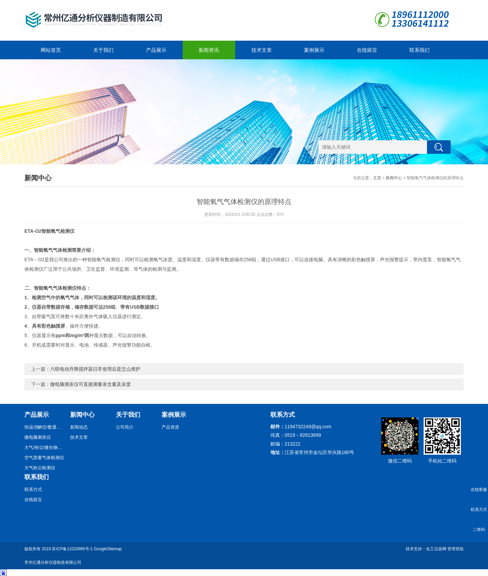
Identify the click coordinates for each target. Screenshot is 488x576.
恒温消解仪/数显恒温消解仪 (44, 427)
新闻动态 (79, 427)
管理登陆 (455, 549)
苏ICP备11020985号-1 (72, 549)
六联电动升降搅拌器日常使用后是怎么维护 (95, 369)
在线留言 (367, 50)
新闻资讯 (209, 50)
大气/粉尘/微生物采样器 (44, 447)
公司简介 (125, 427)
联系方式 (33, 489)
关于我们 (103, 50)
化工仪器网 (436, 549)
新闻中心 (394, 178)
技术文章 (261, 50)
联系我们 (419, 50)
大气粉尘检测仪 (39, 467)
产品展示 (156, 50)
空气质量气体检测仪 (44, 457)
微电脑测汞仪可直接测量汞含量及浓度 (90, 384)
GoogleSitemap (108, 549)
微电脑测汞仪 (37, 437)
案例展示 (314, 50)
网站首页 (51, 50)
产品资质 (170, 427)
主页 (377, 178)
